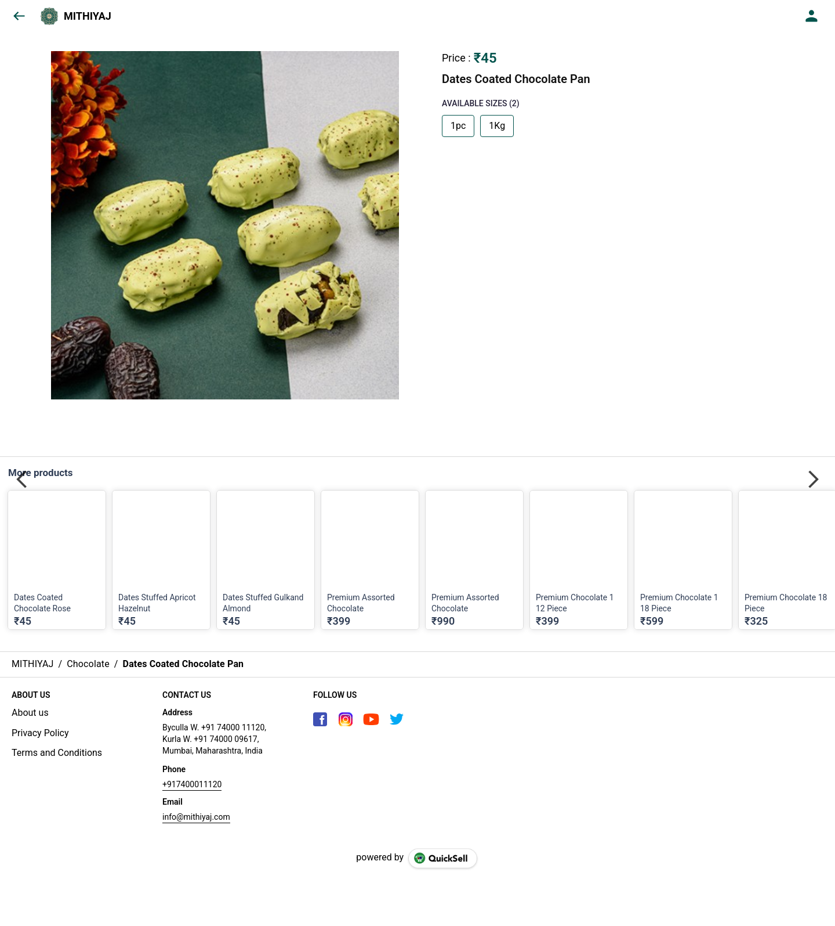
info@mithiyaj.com (196, 816)
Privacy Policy (40, 732)
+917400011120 (192, 784)
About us (30, 712)
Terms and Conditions (57, 752)
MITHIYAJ (87, 16)
